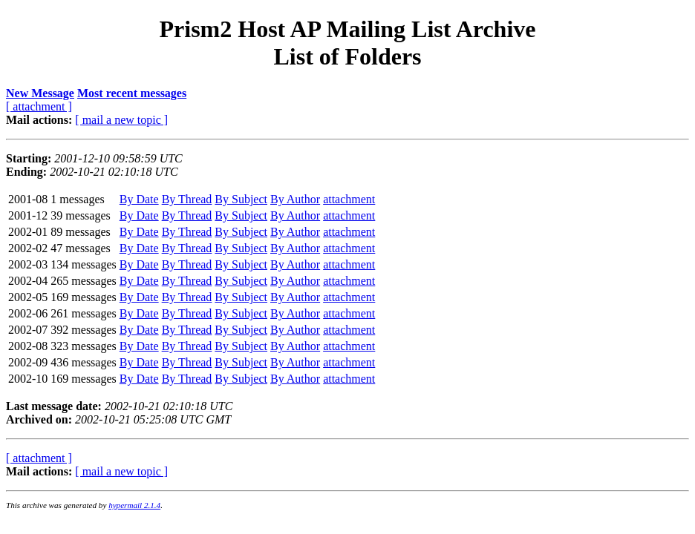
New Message (40, 93)
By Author (295, 199)
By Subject (241, 199)
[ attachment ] (39, 106)
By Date (139, 199)
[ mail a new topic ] (121, 119)
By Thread (187, 199)
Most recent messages (131, 93)
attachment (349, 199)
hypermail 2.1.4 (134, 505)
